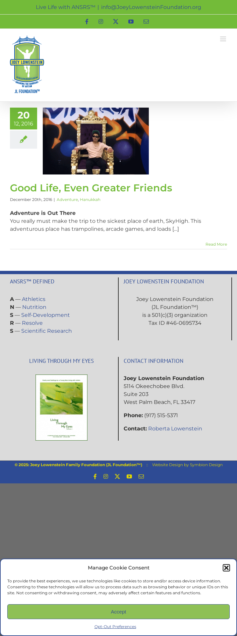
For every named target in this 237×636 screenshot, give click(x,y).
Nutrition (34, 307)
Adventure (67, 199)
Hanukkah (90, 199)
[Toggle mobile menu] (223, 38)
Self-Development (45, 315)
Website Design (167, 464)
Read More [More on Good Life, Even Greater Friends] (216, 244)
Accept (118, 611)
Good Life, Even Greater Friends (91, 188)
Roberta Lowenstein (175, 428)
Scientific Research (46, 331)
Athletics (33, 299)
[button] (226, 567)
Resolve (32, 323)
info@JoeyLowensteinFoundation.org (151, 7)
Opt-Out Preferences (115, 626)
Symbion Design (206, 464)
